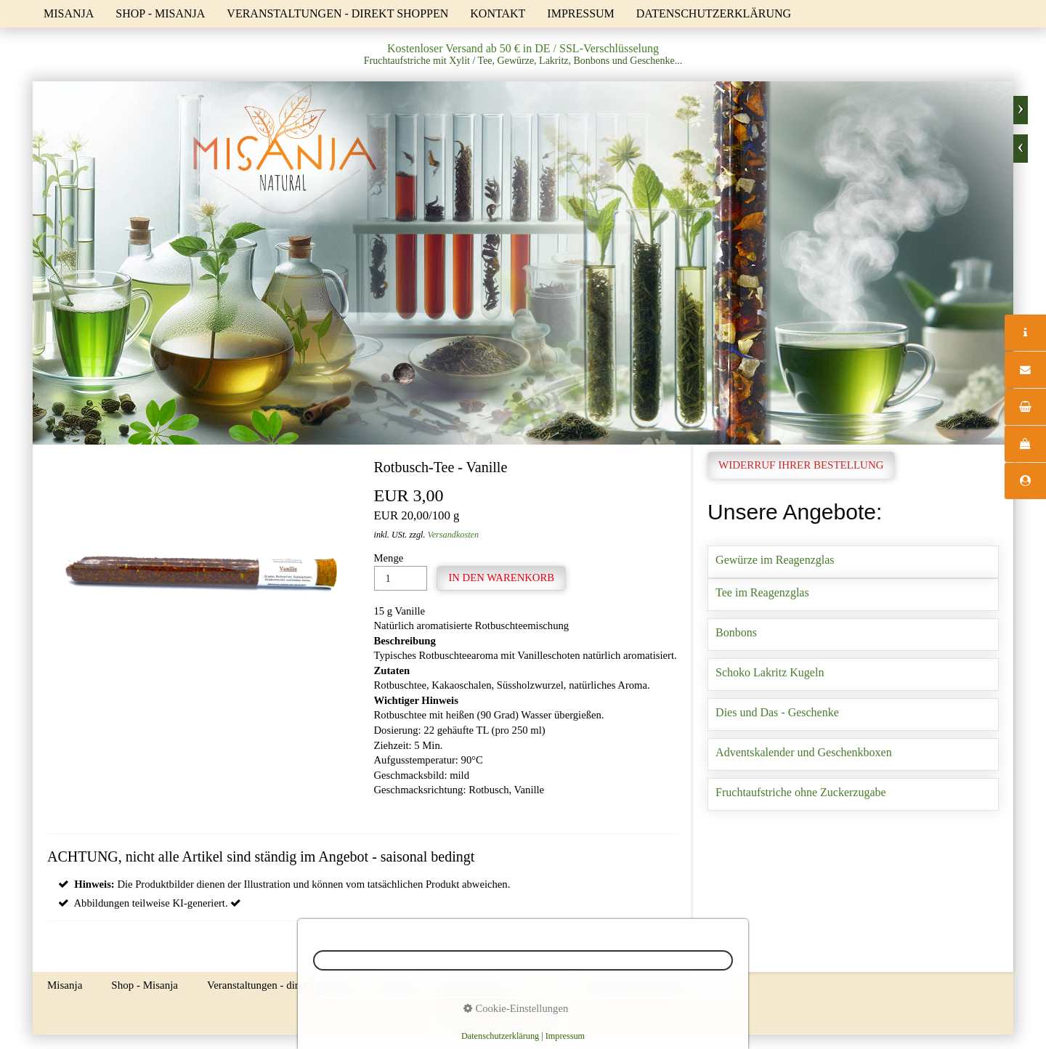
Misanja (69, 13)
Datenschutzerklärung (713, 13)
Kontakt (497, 13)
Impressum (580, 13)
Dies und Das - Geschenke (853, 714)
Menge (400, 571)
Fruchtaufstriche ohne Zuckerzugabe (853, 794)
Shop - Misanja (160, 13)
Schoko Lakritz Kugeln (853, 674)
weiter (1020, 110)
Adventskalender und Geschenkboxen (853, 754)
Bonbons (853, 634)
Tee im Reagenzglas (853, 594)
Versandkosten (453, 535)
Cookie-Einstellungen (515, 1008)
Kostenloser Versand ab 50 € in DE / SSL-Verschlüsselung (523, 48)
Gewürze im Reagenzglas (853, 562)
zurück (1020, 148)
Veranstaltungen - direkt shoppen (337, 13)
